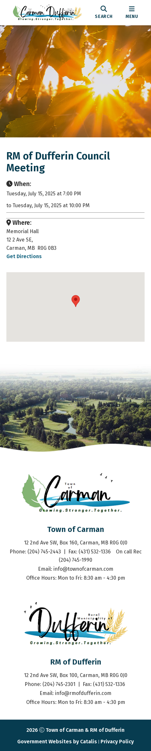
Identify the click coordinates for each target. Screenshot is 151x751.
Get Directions (24, 256)
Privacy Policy (117, 742)
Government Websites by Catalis (57, 742)
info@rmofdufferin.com (83, 693)
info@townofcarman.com (83, 569)
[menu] (131, 12)
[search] (104, 12)
